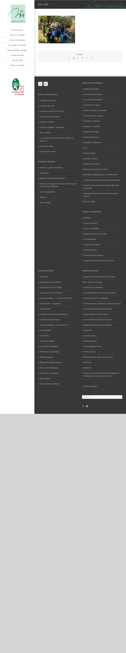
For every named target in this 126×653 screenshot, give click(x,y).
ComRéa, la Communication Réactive (54, 314)
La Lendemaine (46, 330)
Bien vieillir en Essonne (93, 282)
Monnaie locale (89, 336)
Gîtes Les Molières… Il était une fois (53, 325)
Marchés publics (90, 153)
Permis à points (89, 352)
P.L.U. (86, 148)
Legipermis (88, 330)
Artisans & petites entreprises (51, 167)
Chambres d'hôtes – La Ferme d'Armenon (56, 298)
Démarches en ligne (91, 132)
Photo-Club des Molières (49, 368)
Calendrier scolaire (47, 122)
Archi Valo (43, 277)
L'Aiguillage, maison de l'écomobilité (97, 325)
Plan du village (45, 202)
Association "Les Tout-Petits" (50, 282)
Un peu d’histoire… (91, 223)
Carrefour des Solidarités (93, 287)
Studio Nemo (45, 378)
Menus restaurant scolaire (50, 116)
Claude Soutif (45, 309)
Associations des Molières (94, 255)
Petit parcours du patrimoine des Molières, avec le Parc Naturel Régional (58, 185)
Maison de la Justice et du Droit (96, 169)
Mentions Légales (90, 386)
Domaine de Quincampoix (50, 319)
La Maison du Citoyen (92, 105)
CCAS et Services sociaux (93, 116)
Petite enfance (45, 132)
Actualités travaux (91, 158)
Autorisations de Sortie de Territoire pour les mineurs (101, 194)
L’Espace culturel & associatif (95, 110)
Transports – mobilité (92, 126)
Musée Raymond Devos (93, 346)
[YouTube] (46, 84)
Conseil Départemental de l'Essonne (98, 309)
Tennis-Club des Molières (49, 384)
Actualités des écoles (48, 100)
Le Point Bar (44, 336)
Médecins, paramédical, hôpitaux (52, 178)
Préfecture (88, 362)
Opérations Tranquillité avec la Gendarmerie (101, 174)
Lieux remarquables (47, 192)
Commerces (44, 173)
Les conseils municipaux (93, 94)
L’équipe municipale (91, 89)
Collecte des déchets (92, 164)
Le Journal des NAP (47, 106)
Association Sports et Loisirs (50, 287)
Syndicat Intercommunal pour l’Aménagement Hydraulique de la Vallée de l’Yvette (101, 374)
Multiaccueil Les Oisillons (49, 352)
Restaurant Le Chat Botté (49, 373)
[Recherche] (84, 397)
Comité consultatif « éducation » (52, 127)
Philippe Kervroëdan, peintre (51, 362)
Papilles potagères (47, 357)
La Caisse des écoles (48, 151)
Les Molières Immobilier (49, 346)
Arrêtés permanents (91, 137)
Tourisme (43, 197)
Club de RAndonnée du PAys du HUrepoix (100, 293)
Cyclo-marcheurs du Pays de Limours (98, 319)
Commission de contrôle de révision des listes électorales (101, 186)
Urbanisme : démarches (93, 142)
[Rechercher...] (102, 397)
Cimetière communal (92, 121)
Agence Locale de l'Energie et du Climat (99, 277)
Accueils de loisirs (47, 146)
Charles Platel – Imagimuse (50, 303)
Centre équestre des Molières (51, 293)
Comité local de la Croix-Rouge (96, 298)
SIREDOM (87, 368)
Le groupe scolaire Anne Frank (51, 111)
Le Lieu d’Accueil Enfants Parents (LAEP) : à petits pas (56, 139)
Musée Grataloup (90, 341)
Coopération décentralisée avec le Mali (99, 260)
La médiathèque (90, 239)
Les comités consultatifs (93, 99)
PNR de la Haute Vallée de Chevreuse (98, 357)
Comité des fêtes (90, 250)
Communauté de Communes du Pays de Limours (102, 303)
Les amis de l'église (47, 341)
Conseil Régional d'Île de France (96, 314)
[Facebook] (40, 84)
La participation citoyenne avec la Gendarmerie (102, 180)
